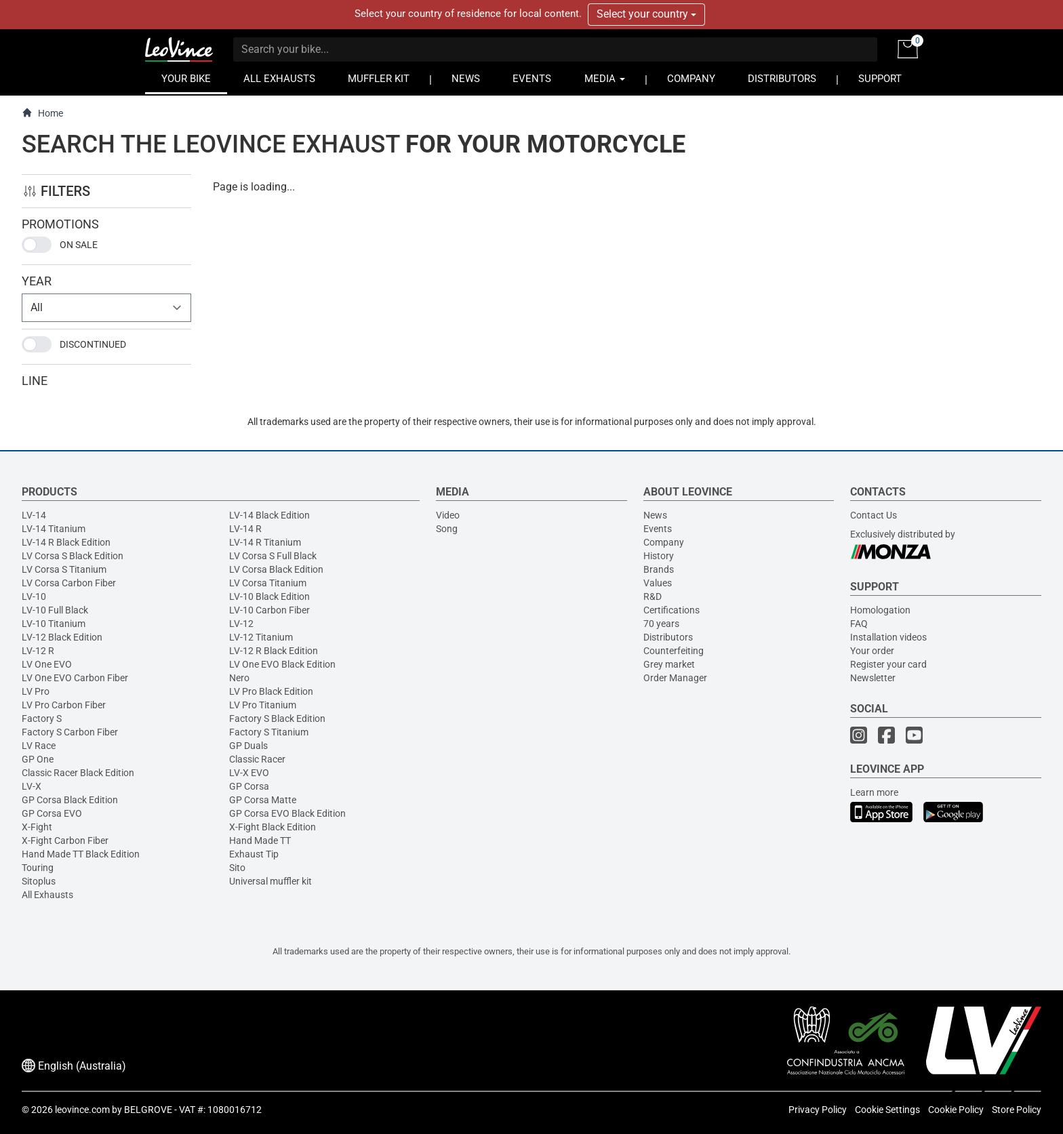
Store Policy (1016, 1109)
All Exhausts (47, 894)
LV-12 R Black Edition (273, 650)
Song (447, 528)
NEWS (466, 79)
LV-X (31, 786)
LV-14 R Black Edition (66, 542)
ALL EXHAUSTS (279, 79)
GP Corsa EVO (52, 813)
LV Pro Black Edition (271, 691)
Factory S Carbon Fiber (70, 732)
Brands (658, 569)
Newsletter (873, 677)
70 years (661, 623)
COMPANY (691, 79)
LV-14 (34, 515)
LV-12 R (38, 650)
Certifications (671, 610)
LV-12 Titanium (261, 637)
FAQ (859, 623)
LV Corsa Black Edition (276, 569)
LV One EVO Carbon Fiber (75, 677)
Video (448, 515)
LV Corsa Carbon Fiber (69, 583)
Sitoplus (39, 881)
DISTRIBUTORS (782, 79)
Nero (239, 677)
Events (657, 528)
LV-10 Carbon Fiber (269, 610)
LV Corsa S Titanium (64, 569)
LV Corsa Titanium (267, 583)
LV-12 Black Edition (62, 637)
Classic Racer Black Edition (78, 772)
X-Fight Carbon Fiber (65, 840)
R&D (652, 596)
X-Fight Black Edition (272, 827)
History (658, 555)
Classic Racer (257, 759)
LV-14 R (245, 528)
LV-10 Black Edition (269, 596)
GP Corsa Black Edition (70, 799)
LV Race (39, 745)
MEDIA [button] (604, 79)
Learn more (874, 792)
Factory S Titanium (268, 732)
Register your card (888, 664)
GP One (38, 759)
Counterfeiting (673, 650)
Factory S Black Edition (277, 718)
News (655, 515)
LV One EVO (47, 664)
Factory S (42, 718)
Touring (38, 867)
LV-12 (241, 623)
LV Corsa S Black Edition (72, 555)
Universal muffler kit (270, 881)
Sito (237, 867)
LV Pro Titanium (262, 705)
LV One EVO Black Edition (282, 664)
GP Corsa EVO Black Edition (287, 813)
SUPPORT (880, 79)
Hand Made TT (260, 840)
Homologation (880, 610)
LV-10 (34, 596)
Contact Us (873, 515)
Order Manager (675, 677)
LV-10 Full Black (55, 610)
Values (657, 583)
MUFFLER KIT (378, 79)
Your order (872, 650)
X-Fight (37, 827)
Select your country (646, 13)
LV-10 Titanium (53, 623)
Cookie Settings (887, 1109)
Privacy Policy (817, 1109)
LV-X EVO (249, 772)
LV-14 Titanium (53, 528)
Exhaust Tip (254, 854)
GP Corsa (249, 786)
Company (663, 542)
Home (42, 113)
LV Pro (35, 691)
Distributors (668, 637)
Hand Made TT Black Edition (81, 854)
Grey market (669, 664)
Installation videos (888, 637)
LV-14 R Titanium (265, 542)
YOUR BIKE (186, 79)
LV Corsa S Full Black (273, 555)
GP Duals (248, 745)
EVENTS (532, 79)
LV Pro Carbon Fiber (64, 705)
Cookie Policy (956, 1109)
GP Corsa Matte (262, 799)
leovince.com (82, 1109)
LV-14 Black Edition (269, 515)
